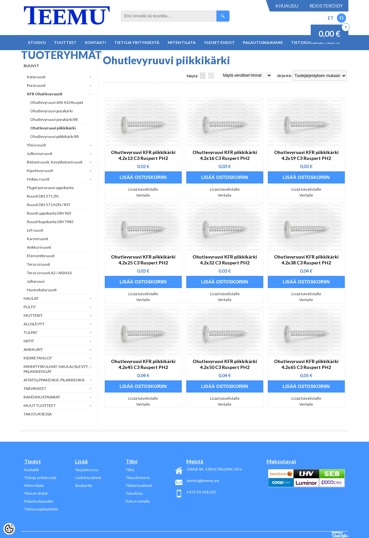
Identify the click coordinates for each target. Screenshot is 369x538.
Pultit (30, 306)
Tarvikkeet (35, 388)
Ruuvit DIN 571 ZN (43, 196)
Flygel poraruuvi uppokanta (50, 187)
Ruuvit (31, 65)
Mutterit (33, 315)
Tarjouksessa (38, 414)
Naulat (31, 298)
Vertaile (143, 195)
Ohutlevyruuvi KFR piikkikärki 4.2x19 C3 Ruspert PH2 (306, 155)
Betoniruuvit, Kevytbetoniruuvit (55, 162)
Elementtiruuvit (41, 255)
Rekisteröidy (326, 6)
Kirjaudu (286, 6)
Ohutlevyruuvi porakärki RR (54, 119)
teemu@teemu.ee (203, 480)
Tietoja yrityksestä (136, 42)
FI (341, 18)
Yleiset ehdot (219, 42)
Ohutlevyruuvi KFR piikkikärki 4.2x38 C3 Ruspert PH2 (306, 259)
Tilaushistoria (138, 477)
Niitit (29, 340)
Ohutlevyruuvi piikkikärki (53, 127)
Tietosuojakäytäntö (41, 509)
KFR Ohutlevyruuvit (45, 93)
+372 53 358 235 (201, 492)
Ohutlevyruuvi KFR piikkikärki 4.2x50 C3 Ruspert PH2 (225, 364)
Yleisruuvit (36, 145)
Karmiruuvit (37, 238)
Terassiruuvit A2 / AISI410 (49, 272)
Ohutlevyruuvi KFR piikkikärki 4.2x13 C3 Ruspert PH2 (143, 155)
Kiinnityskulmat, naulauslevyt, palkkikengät (56, 369)
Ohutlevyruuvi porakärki (51, 110)
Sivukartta (83, 485)
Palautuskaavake (263, 42)
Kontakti (95, 42)
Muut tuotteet (40, 405)
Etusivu (37, 42)
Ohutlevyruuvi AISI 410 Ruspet (56, 102)
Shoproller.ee (340, 534)
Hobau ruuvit (38, 179)
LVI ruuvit (35, 230)
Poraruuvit (36, 85)
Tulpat (30, 332)
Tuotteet (65, 42)
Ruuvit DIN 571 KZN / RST (48, 204)
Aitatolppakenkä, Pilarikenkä (54, 379)
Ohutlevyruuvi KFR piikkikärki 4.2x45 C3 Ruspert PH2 (143, 364)
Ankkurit (33, 349)
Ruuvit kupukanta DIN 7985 (50, 221)
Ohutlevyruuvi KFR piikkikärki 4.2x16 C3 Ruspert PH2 (225, 155)
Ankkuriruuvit (39, 247)
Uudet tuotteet (88, 477)
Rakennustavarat (42, 396)
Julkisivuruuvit (39, 153)
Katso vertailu (138, 501)
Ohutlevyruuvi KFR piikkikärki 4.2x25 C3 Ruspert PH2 (143, 259)
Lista (203, 76)
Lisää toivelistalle (143, 189)
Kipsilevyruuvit (40, 170)
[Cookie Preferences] (9, 529)
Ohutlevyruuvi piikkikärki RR (54, 136)
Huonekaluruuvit (42, 289)
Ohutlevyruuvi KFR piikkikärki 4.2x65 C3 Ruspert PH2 (306, 364)
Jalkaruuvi (36, 281)
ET (331, 18)
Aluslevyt (34, 323)
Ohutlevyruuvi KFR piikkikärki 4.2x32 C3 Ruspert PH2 (225, 259)
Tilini (130, 469)
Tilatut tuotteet (139, 485)
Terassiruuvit (38, 264)
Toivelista (134, 493)
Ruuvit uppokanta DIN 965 (49, 213)
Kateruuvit (36, 76)
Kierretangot (38, 357)
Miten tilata (182, 42)
